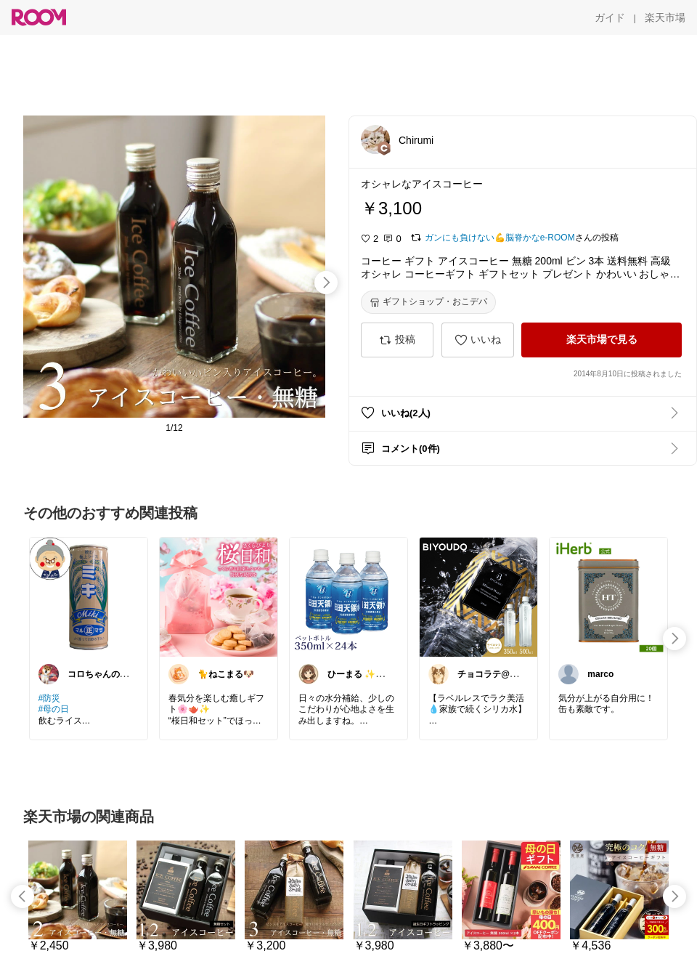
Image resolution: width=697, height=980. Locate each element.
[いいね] (477, 340)
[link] (88, 596)
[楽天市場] (665, 17)
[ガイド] (610, 17)
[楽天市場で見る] (601, 340)
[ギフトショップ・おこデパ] (428, 302)
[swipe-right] (326, 282)
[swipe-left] (22, 896)
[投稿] (397, 340)
